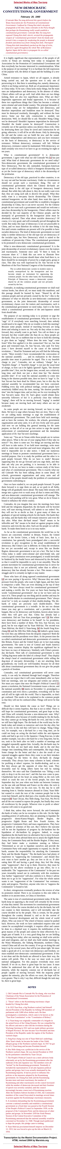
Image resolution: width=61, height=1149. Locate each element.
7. (6, 1058)
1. (6, 993)
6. (6, 1049)
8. (6, 1101)
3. (6, 1007)
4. (6, 1020)
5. (6, 1039)
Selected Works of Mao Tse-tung (30, 2)
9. (6, 1127)
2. (6, 1002)
